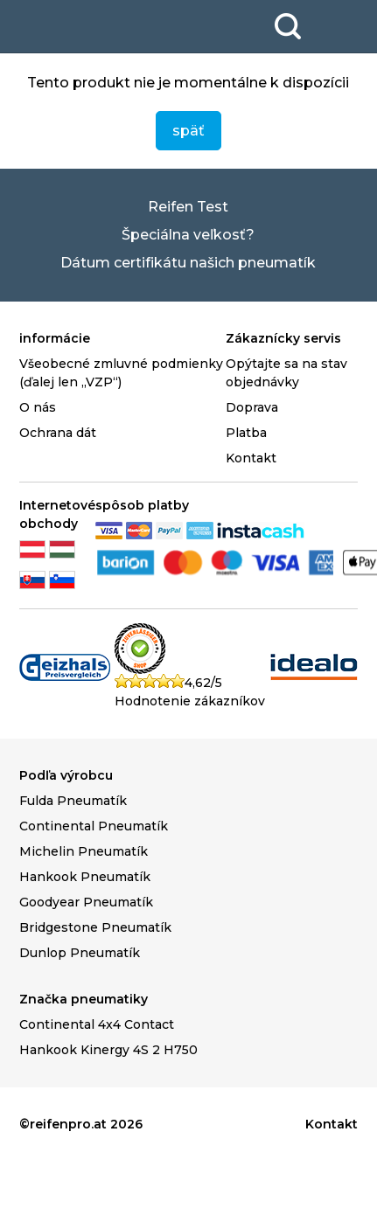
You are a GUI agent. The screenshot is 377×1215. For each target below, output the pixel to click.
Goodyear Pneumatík (86, 902)
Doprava (252, 407)
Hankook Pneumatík (84, 877)
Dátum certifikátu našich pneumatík (188, 262)
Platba (246, 433)
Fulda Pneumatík (73, 801)
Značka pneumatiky (83, 999)
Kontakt (251, 458)
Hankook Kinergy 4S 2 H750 (108, 1050)
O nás (37, 407)
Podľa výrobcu (66, 775)
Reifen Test (188, 206)
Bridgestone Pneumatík (95, 927)
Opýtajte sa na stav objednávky (286, 373)
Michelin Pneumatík (83, 851)
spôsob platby (142, 505)
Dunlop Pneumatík (79, 953)
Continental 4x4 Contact (96, 1024)
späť (188, 130)
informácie (54, 338)
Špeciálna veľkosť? (188, 234)
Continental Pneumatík (93, 826)
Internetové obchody (57, 514)
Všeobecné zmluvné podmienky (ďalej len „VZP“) (121, 373)
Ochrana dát (57, 433)
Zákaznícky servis (283, 338)
